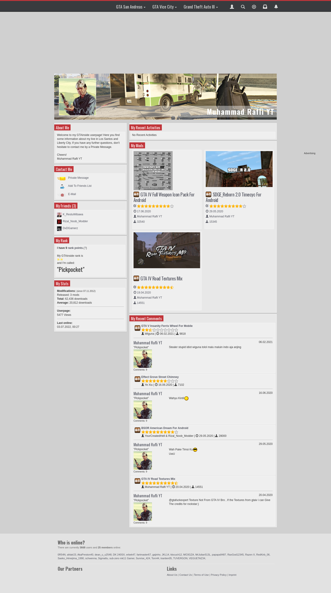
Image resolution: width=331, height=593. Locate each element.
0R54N (62, 554)
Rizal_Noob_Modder (75, 221)
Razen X (250, 554)
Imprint (233, 574)
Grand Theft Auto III (201, 7)
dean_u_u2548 (103, 554)
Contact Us (185, 574)
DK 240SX (119, 554)
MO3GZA (188, 554)
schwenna (91, 558)
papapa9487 (219, 554)
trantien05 (166, 558)
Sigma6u (103, 558)
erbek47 (130, 554)
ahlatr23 (71, 554)
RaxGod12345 (235, 554)
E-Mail (72, 194)
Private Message (78, 177)
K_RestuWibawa (73, 214)
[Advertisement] (297, 83)
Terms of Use (201, 574)
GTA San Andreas (131, 7)
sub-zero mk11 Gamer (121, 558)
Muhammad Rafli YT (148, 342)
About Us (172, 574)
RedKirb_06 (263, 554)
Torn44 (155, 558)
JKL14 (165, 554)
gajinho (156, 554)
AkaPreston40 (85, 554)
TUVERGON (180, 558)
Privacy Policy (218, 574)
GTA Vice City (164, 7)
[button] (231, 6)
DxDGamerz (70, 228)
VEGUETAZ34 (197, 558)
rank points (75, 248)
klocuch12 (176, 554)
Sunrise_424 (143, 558)
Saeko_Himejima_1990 (71, 558)
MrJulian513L (203, 554)
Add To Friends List (80, 185)
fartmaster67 (144, 554)
